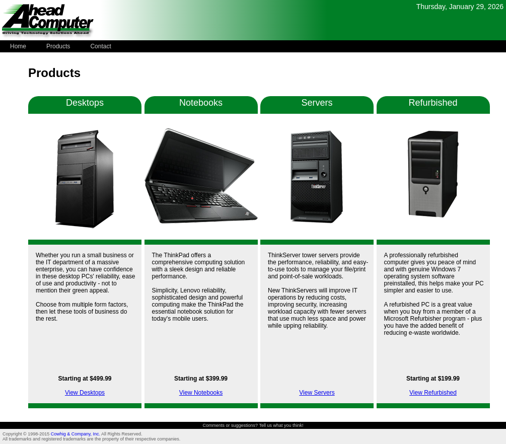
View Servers (316, 392)
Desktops (85, 103)
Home (18, 46)
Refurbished (432, 103)
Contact (100, 46)
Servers (316, 103)
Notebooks (201, 103)
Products (58, 46)
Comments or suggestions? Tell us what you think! (253, 425)
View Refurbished (433, 392)
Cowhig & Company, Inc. (76, 433)
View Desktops (85, 392)
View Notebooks (201, 392)
